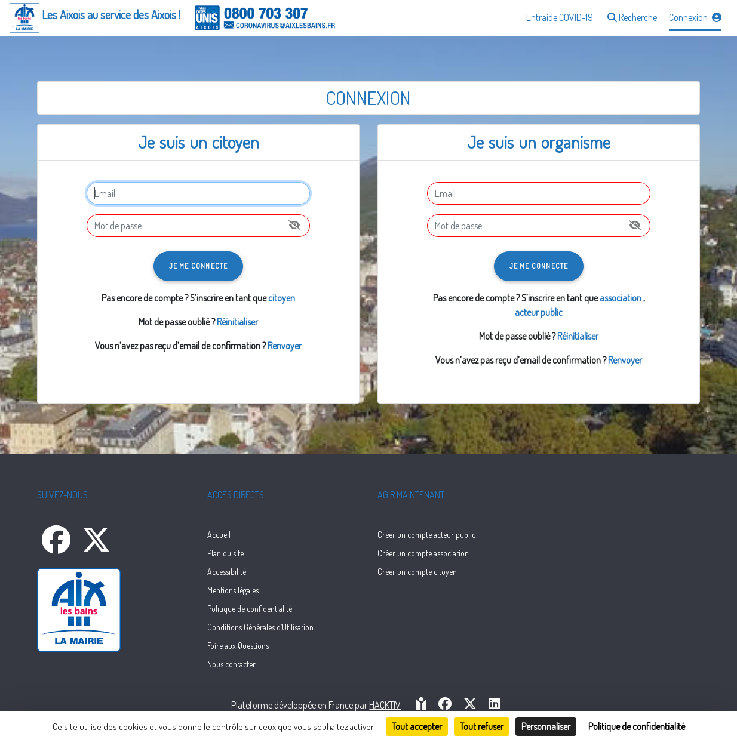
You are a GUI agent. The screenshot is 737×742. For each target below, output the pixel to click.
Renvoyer (285, 346)
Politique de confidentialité (249, 609)
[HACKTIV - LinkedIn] (494, 704)
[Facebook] (57, 547)
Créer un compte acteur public (426, 534)
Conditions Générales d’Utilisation (260, 627)
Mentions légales (233, 590)
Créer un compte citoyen (417, 571)
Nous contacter (231, 664)
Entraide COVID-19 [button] (559, 17)
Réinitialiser (237, 322)
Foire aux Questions (238, 646)
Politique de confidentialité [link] (636, 726)
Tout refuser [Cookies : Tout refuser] (481, 726)
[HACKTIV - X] (470, 704)
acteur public (539, 312)
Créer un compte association (423, 553)
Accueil (219, 534)
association (620, 298)
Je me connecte (198, 265)
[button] (631, 18)
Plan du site (225, 553)
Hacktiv (385, 705)
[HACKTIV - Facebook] (444, 704)
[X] (96, 547)
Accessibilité (226, 571)
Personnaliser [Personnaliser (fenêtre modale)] (545, 726)
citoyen (281, 298)
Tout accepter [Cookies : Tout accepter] (417, 726)
